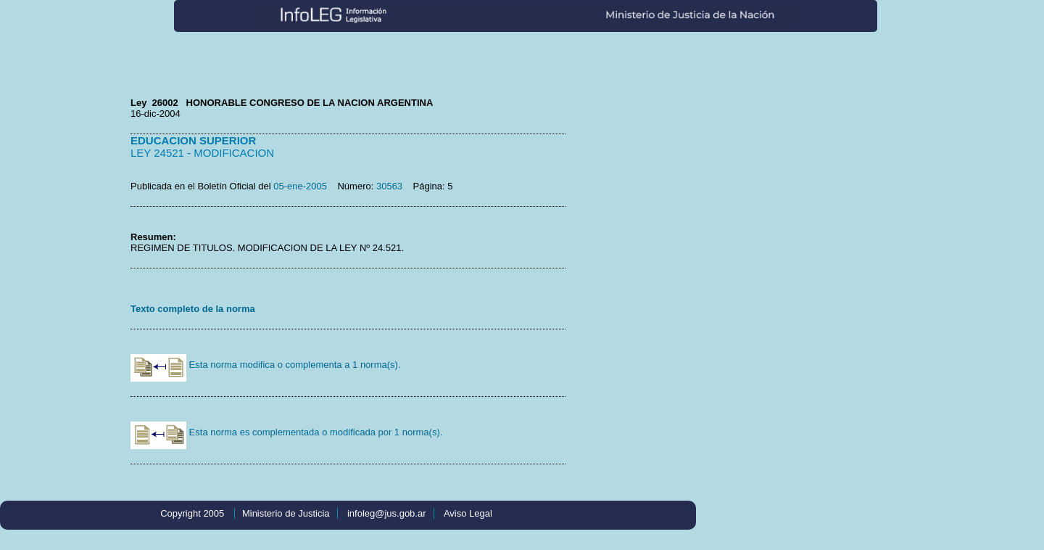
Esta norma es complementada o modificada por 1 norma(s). (286, 432)
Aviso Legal (468, 513)
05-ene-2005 (300, 186)
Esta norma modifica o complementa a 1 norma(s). (265, 364)
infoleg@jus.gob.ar (386, 513)
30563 (389, 186)
